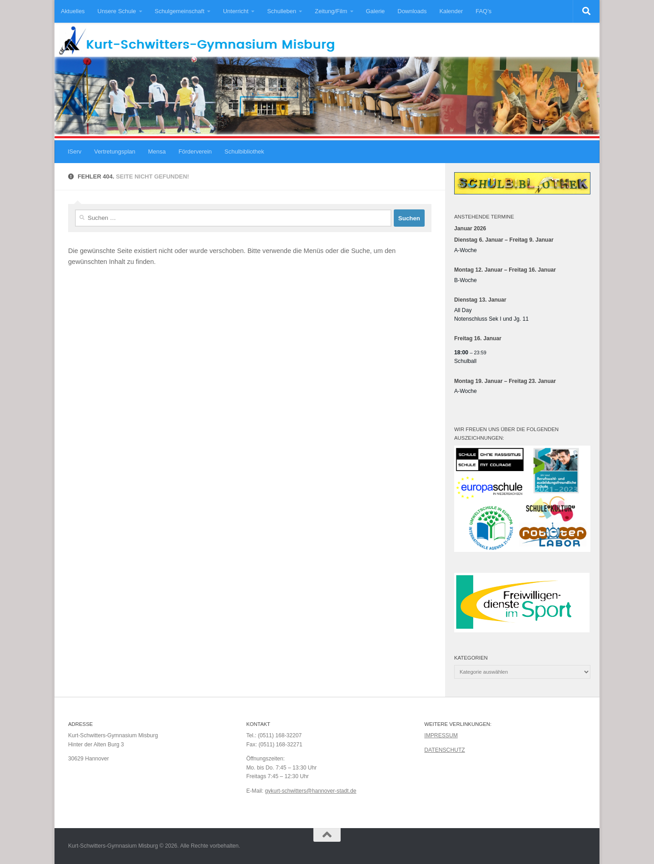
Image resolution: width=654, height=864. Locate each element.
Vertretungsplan (114, 151)
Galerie (375, 11)
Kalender (451, 11)
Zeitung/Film (331, 11)
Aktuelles (73, 11)
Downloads (411, 11)
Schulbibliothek (244, 151)
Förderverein (195, 151)
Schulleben (281, 11)
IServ (74, 151)
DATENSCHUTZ (444, 750)
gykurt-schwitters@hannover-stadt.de (310, 791)
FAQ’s (483, 11)
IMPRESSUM (441, 735)
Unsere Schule (117, 11)
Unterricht (235, 11)
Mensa (157, 151)
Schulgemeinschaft (179, 11)
